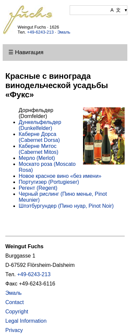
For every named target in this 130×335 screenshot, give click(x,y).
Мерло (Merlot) (37, 158)
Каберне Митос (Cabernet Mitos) (38, 149)
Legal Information (26, 321)
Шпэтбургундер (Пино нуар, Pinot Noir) (66, 206)
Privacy (14, 330)
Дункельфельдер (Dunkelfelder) (40, 125)
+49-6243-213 (40, 32)
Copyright (16, 311)
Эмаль (63, 32)
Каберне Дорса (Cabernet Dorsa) (39, 137)
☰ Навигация (25, 52)
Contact (14, 302)
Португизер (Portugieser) (49, 182)
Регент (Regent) (38, 188)
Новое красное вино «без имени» (60, 176)
